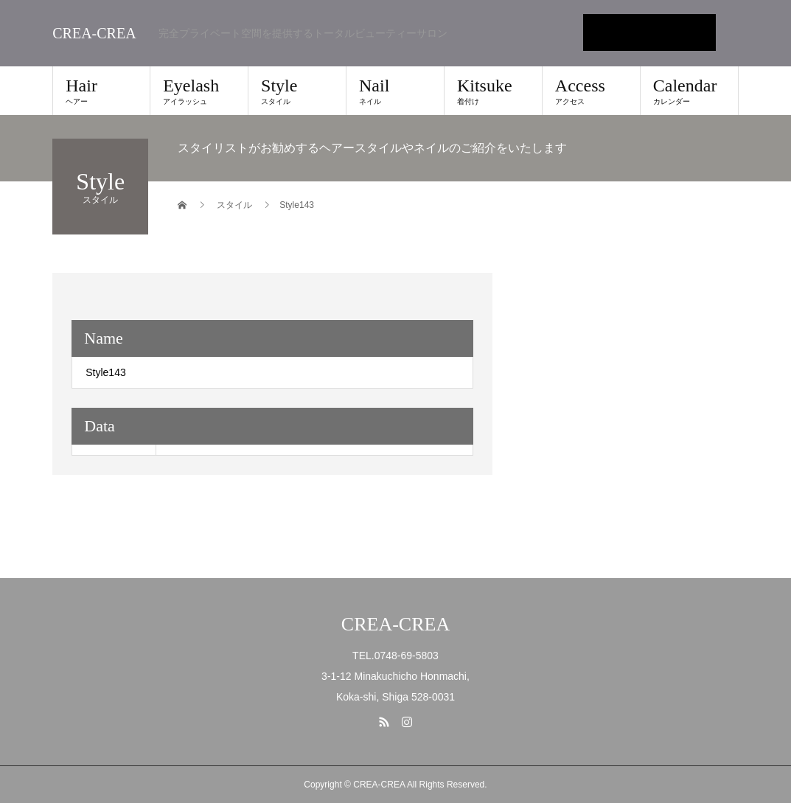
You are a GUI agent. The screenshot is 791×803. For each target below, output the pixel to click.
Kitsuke (493, 90)
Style (297, 90)
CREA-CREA (94, 33)
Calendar (689, 90)
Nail (395, 90)
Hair (101, 90)
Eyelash (199, 90)
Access (591, 90)
